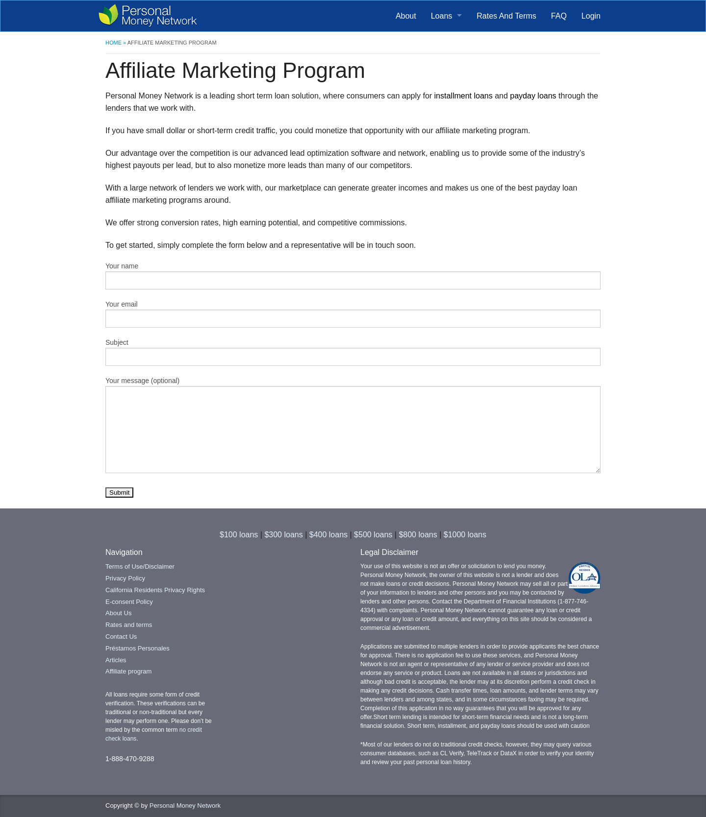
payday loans (533, 96)
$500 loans (373, 534)
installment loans (463, 96)
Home (113, 43)
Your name (353, 275)
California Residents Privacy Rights (155, 590)
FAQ (559, 16)
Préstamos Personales (137, 648)
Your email (353, 314)
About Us (118, 613)
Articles (115, 660)
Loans (442, 16)
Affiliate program (128, 671)
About (406, 16)
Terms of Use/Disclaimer (140, 566)
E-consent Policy (129, 601)
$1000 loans (465, 534)
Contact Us (121, 636)
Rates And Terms (506, 16)
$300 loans (283, 534)
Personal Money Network (185, 805)
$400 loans (328, 534)
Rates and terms (128, 624)
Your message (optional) (353, 425)
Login (591, 16)
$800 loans (418, 534)
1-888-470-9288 (129, 759)
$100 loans (239, 534)
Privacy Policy (125, 578)
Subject (353, 352)
